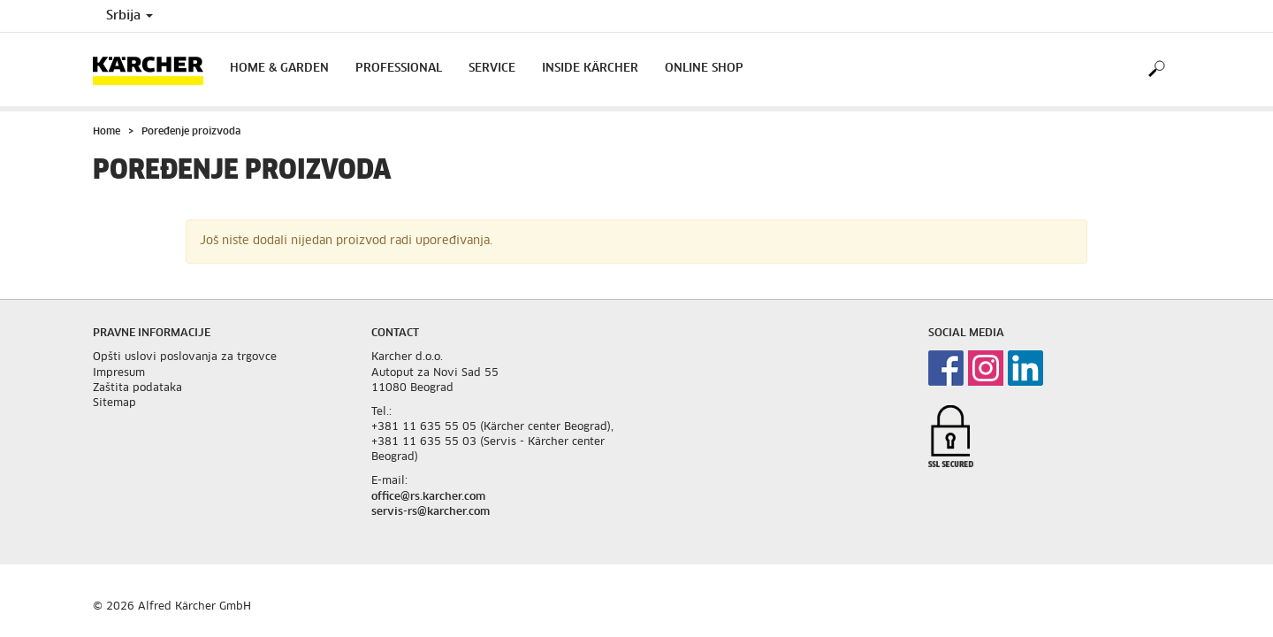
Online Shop (704, 68)
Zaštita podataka (137, 388)
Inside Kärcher (590, 68)
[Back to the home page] (155, 69)
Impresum (119, 373)
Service (492, 68)
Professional (398, 68)
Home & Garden (279, 68)
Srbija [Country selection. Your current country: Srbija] (129, 16)
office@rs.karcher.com (428, 497)
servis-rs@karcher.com (430, 512)
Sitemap (114, 403)
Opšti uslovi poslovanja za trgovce (185, 357)
